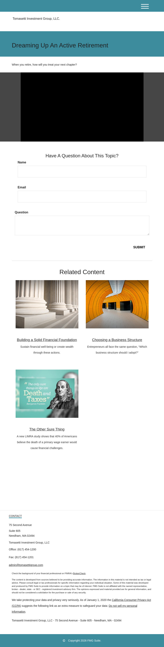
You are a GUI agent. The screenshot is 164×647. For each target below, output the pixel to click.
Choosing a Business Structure (117, 340)
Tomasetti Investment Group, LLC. (36, 18)
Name (22, 162)
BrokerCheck (79, 573)
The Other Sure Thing (47, 429)
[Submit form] (139, 247)
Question (21, 212)
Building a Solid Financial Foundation (47, 340)
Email (22, 187)
